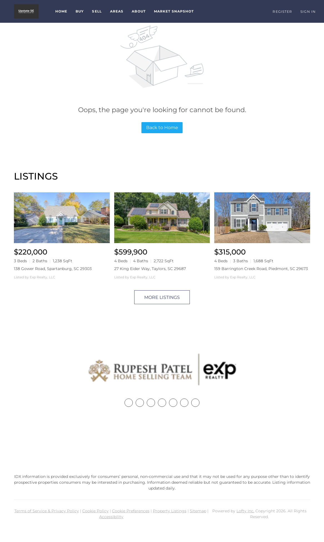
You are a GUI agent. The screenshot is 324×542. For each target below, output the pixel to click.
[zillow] (162, 403)
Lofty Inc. (245, 510)
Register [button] (282, 11)
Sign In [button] (308, 11)
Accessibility (111, 516)
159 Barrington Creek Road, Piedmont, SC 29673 (261, 268)
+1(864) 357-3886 (162, 441)
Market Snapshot (174, 11)
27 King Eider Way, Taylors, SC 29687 (150, 268)
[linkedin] (140, 403)
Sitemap (198, 510)
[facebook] (128, 403)
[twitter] (151, 403)
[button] (26, 11)
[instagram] (173, 403)
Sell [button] (96, 11)
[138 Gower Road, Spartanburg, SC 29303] (62, 217)
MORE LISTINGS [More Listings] (162, 297)
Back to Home (162, 127)
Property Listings (169, 510)
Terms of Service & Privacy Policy (46, 510)
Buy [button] (80, 11)
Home (61, 11)
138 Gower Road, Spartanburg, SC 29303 (53, 268)
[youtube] (184, 403)
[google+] (195, 403)
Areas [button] (117, 11)
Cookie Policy (95, 510)
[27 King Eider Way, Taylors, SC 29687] (162, 217)
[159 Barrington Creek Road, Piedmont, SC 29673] (262, 217)
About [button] (139, 11)
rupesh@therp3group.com (162, 451)
